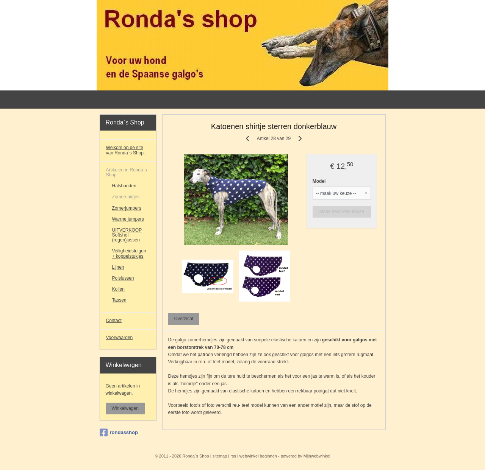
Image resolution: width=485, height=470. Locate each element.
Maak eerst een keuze (341, 211)
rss (233, 456)
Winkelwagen (125, 408)
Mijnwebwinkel (317, 456)
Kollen (118, 289)
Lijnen (118, 267)
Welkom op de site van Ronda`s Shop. (125, 150)
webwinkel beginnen (258, 456)
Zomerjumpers (126, 208)
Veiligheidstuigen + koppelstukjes (129, 253)
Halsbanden (124, 185)
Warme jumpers (128, 219)
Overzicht (183, 318)
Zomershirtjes (126, 196)
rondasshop (119, 432)
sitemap (220, 456)
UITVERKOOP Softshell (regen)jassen (127, 235)
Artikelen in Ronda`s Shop (126, 172)
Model (319, 181)
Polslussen (123, 278)
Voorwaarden (119, 337)
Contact (114, 320)
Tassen (119, 300)
